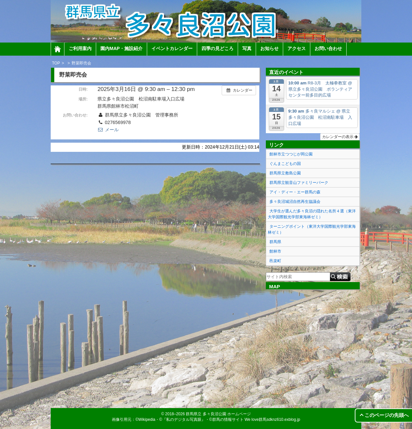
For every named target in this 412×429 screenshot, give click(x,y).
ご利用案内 (80, 48)
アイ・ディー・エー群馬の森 (294, 192)
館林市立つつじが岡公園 (291, 154)
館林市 (275, 251)
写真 (246, 48)
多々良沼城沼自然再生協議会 (294, 201)
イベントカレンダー (172, 48)
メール (107, 129)
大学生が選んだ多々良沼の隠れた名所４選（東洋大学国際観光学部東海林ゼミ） (312, 214)
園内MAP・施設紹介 (121, 48)
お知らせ (269, 48)
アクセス (296, 48)
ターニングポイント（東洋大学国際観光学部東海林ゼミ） (312, 229)
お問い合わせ (328, 48)
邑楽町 (275, 261)
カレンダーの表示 (340, 136)
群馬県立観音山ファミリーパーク (298, 182)
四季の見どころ (217, 48)
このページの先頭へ (387, 415)
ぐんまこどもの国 (285, 163)
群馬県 (275, 242)
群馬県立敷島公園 (285, 173)
